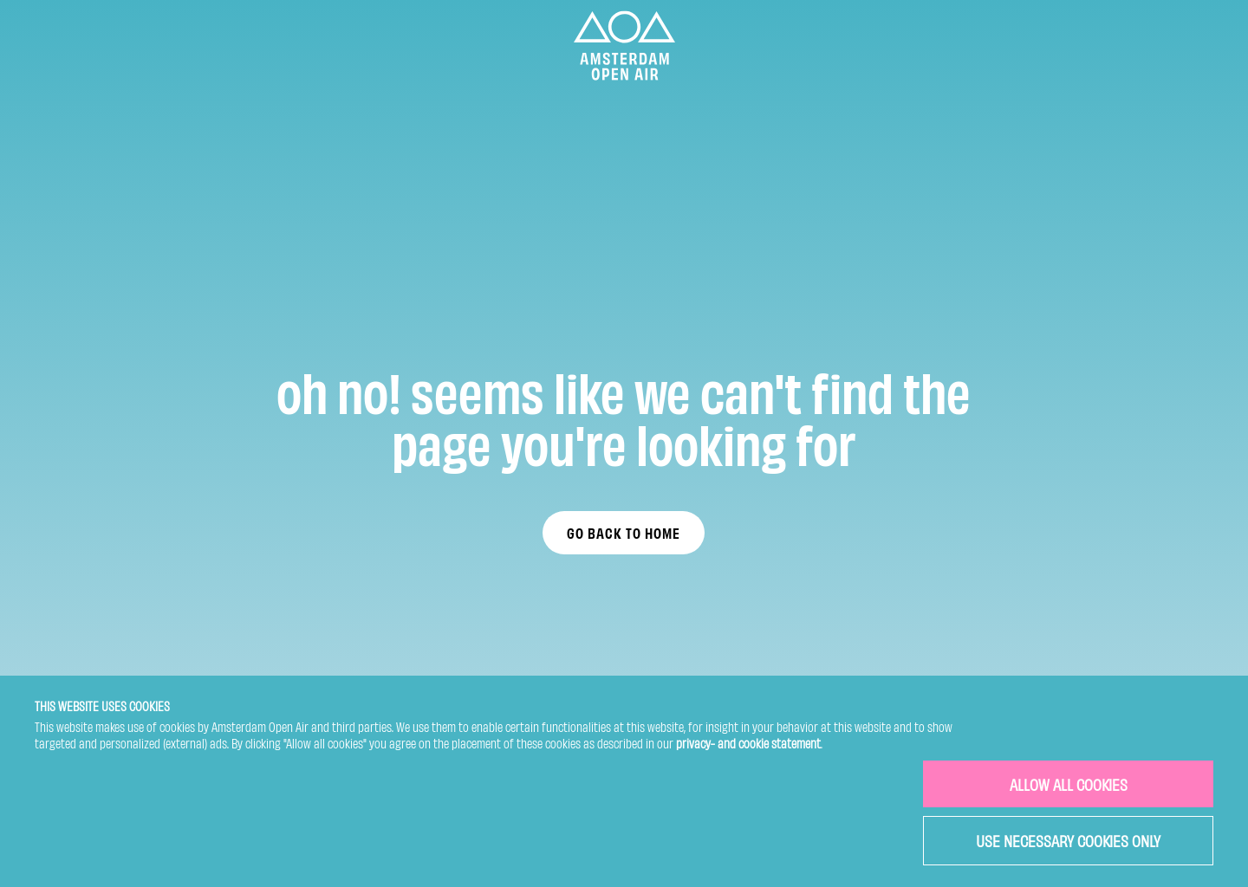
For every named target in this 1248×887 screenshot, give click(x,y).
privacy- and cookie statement (748, 742)
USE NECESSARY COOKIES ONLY (1068, 840)
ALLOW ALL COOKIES (1069, 783)
